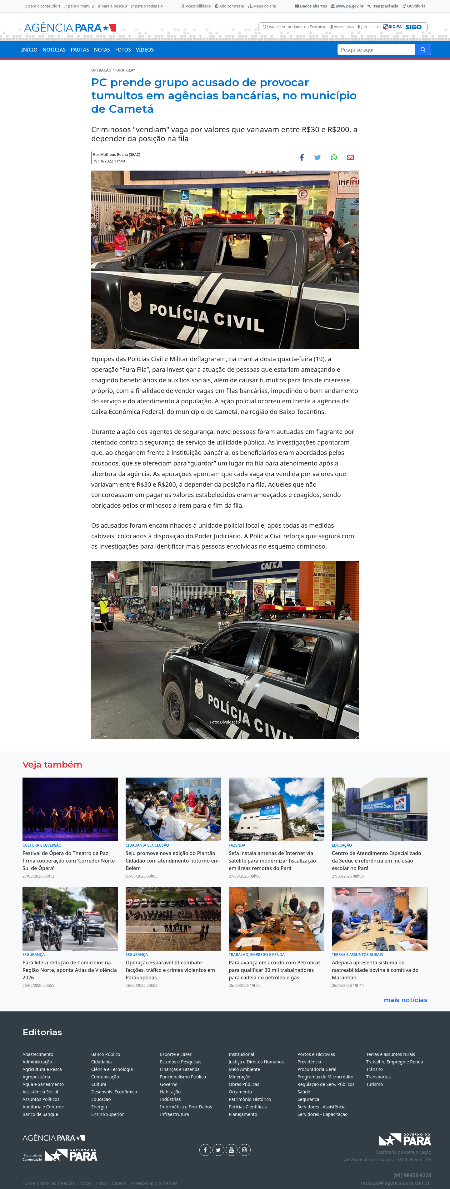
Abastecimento (37, 1054)
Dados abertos (311, 6)
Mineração (239, 1077)
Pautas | (70, 1183)
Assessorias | (144, 1183)
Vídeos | (121, 1183)
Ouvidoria (414, 6)
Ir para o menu (79, 6)
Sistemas (168, 1183)
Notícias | (50, 1183)
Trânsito (374, 1069)
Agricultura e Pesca (42, 1069)
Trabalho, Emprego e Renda (394, 1062)
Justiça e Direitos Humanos (256, 1062)
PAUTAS (80, 49)
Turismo (374, 1084)
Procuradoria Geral (317, 1069)
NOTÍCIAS (54, 49)
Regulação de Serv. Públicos (326, 1084)
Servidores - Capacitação (323, 1114)
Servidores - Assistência (322, 1107)
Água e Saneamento (43, 1084)
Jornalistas (369, 26)
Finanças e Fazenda (180, 1069)
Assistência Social (40, 1092)
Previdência (309, 1062)
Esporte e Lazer (176, 1054)
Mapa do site (262, 6)
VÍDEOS (145, 49)
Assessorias (342, 26)
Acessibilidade (196, 6)
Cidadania (101, 1062)
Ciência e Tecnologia (112, 1069)
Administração (37, 1062)
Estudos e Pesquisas (180, 1062)
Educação (101, 1099)
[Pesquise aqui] (423, 49)
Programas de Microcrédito (325, 1077)
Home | (31, 1183)
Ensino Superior (107, 1114)
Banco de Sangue (40, 1114)
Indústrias (170, 1099)
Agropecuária (36, 1077)
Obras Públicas (244, 1084)
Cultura (98, 1084)
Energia (99, 1107)
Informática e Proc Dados (186, 1107)
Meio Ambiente (244, 1069)
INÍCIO (29, 49)
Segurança (308, 1099)
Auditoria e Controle (43, 1107)
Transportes (378, 1077)
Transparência (383, 6)
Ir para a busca (112, 6)
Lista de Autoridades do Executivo (295, 26)
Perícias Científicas (248, 1107)
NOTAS (102, 49)
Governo (169, 1084)
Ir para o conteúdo (42, 6)
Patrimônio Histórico (250, 1099)
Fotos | (104, 1183)
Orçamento (240, 1092)
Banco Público (105, 1054)
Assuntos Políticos (40, 1099)
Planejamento (243, 1114)
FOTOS (123, 49)
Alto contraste (229, 6)
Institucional (241, 1054)
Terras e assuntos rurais (390, 1054)
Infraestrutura (174, 1114)
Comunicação (105, 1077)
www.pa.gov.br (347, 6)
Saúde (304, 1092)
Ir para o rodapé (146, 6)
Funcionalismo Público (183, 1077)
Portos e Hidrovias (316, 1054)
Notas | (87, 1183)
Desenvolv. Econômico (114, 1092)
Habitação (170, 1092)
